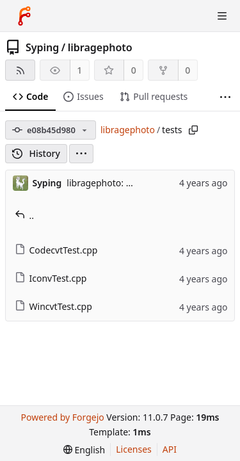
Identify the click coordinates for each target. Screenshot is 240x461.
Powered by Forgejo (62, 417)
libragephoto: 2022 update (123, 183)
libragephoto (100, 47)
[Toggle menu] (222, 16)
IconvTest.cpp (51, 278)
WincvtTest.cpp (53, 306)
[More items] (225, 97)
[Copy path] (193, 130)
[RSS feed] (20, 70)
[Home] (24, 16)
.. (25, 215)
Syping (42, 47)
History (36, 153)
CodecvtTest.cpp (56, 250)
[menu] (81, 153)
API (170, 449)
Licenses (134, 449)
